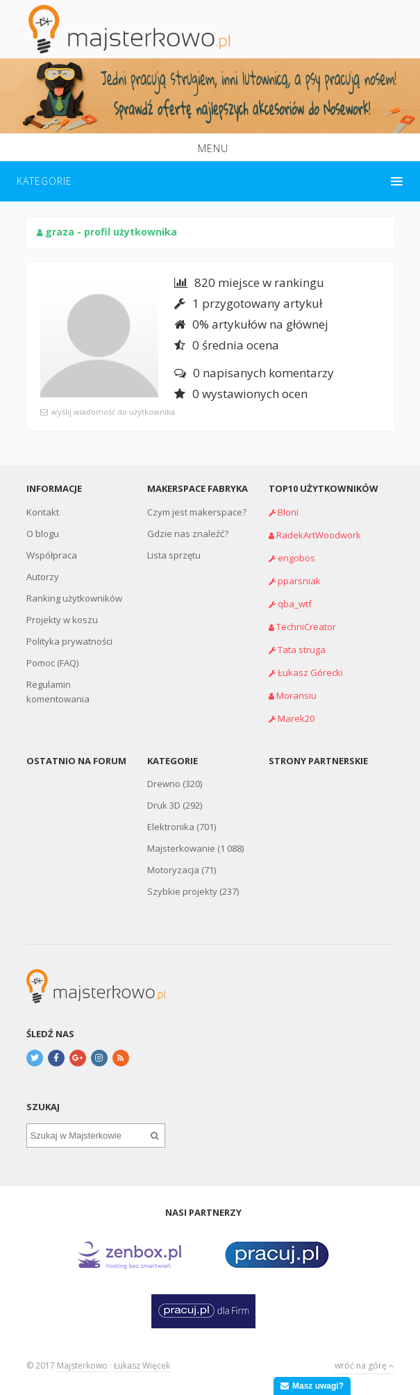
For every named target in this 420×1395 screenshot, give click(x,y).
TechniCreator (306, 626)
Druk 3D (163, 805)
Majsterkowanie (181, 848)
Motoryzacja (173, 870)
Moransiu (296, 695)
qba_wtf (295, 603)
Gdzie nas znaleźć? (187, 533)
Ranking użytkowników (74, 598)
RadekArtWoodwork (318, 535)
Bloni (288, 512)
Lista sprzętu (174, 555)
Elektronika (170, 826)
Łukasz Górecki (310, 672)
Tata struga (302, 649)
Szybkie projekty (182, 891)
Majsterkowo (82, 1365)
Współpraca (51, 555)
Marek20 (296, 718)
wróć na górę (364, 1365)
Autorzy (42, 576)
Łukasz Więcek (142, 1365)
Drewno (163, 783)
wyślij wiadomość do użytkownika (113, 411)
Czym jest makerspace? (196, 512)
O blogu (42, 533)
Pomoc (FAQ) (52, 663)
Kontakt (42, 512)
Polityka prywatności (69, 641)
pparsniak (299, 581)
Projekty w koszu (62, 619)
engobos (296, 558)
